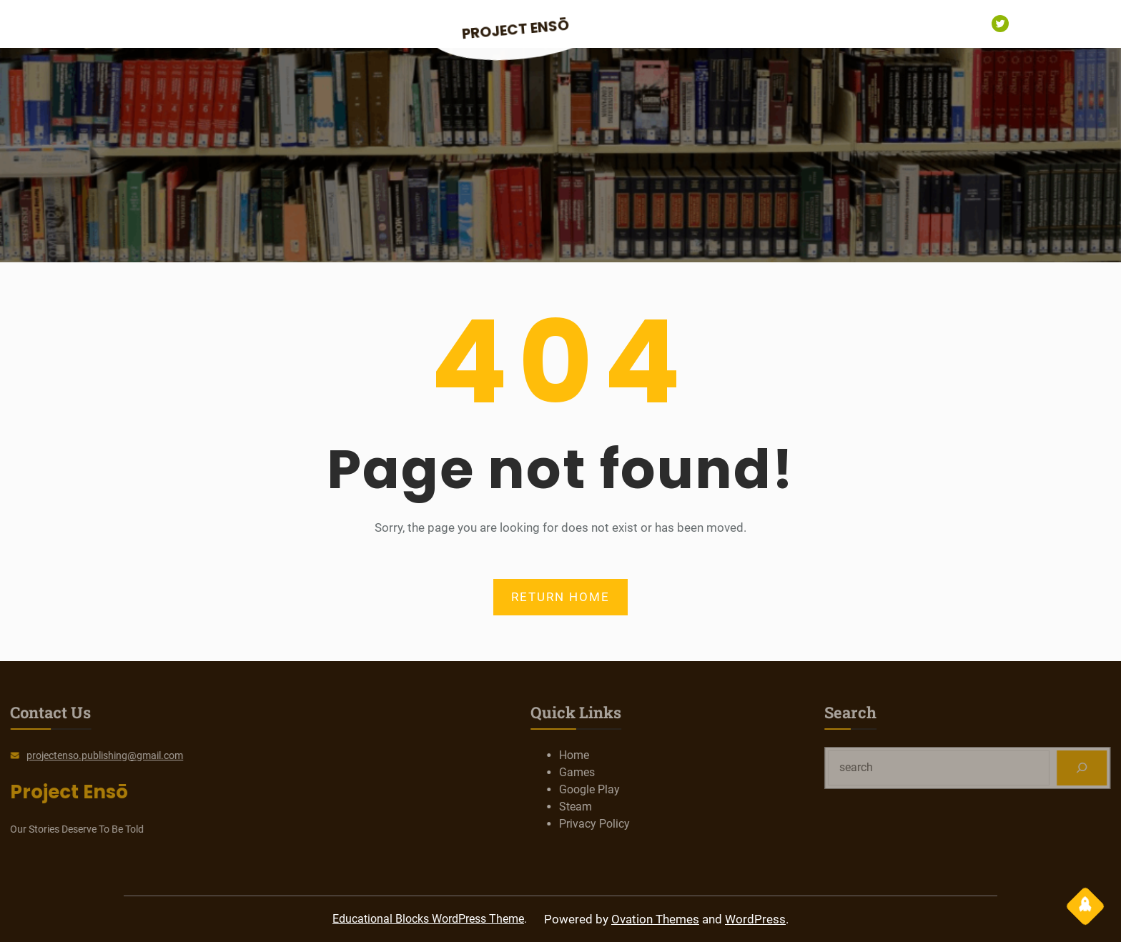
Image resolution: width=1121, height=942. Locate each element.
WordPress (755, 919)
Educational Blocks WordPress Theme (428, 919)
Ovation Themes (655, 919)
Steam (621, 806)
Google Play (635, 789)
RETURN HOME (560, 597)
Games (623, 772)
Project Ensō (516, 29)
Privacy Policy (640, 824)
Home (620, 755)
